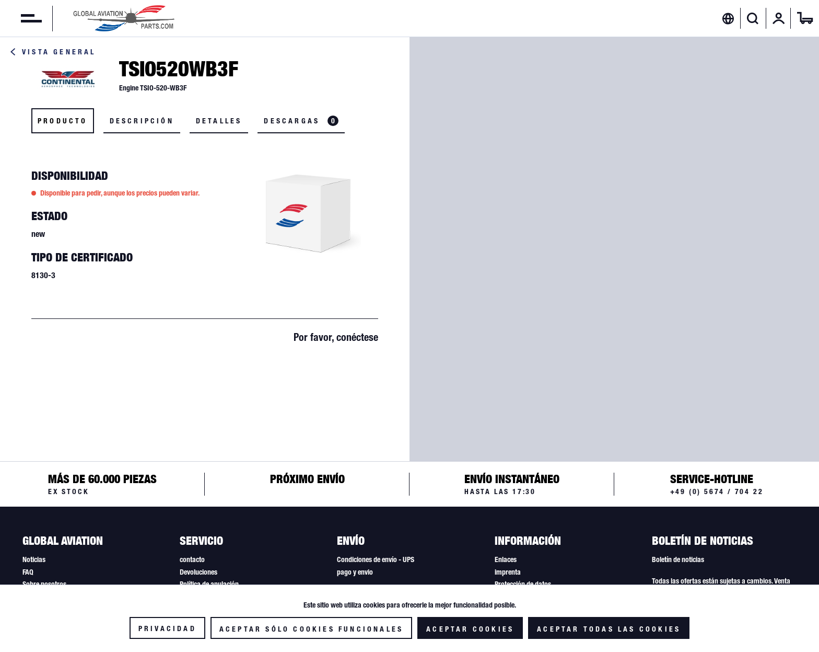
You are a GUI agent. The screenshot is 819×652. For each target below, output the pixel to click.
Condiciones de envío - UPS (375, 559)
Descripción (142, 121)
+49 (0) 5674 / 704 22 (717, 491)
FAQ (27, 572)
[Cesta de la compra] (805, 18)
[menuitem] (21, 18)
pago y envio (355, 572)
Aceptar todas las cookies (609, 629)
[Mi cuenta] (778, 18)
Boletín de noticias (678, 559)
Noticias (33, 559)
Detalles (219, 121)
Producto (63, 121)
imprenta (508, 572)
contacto (192, 559)
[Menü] (21, 18)
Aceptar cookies (470, 629)
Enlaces (506, 559)
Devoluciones (198, 572)
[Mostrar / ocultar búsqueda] (753, 18)
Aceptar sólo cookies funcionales (311, 629)
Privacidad (167, 628)
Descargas (301, 121)
